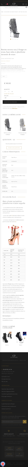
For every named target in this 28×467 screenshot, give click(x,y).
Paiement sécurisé (20, 463)
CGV (14, 463)
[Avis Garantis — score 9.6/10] (9, 448)
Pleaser (3, 63)
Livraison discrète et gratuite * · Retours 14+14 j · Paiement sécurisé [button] (14, 107)
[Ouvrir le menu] (26, 7)
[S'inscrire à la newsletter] (24, 421)
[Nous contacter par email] (23, 4)
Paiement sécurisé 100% (8, 389)
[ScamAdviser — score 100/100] (9, 454)
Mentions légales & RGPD (8, 391)
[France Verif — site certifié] (19, 454)
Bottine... (7, 345)
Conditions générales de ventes (9, 394)
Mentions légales (7, 463)
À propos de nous (6, 379)
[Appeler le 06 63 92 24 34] (2, 4)
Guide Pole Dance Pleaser (8, 403)
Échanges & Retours (7, 396)
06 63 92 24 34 (7, 369)
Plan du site (5, 381)
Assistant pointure (6, 408)
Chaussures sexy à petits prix (9, 406)
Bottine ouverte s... (8, 132)
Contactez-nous (6, 376)
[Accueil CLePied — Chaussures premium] (14, 356)
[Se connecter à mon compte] (26, 4)
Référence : (3, 59)
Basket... (20, 345)
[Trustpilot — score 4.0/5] (19, 448)
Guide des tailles (9, 93)
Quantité (7, 89)
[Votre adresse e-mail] (12, 421)
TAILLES (6, 95)
